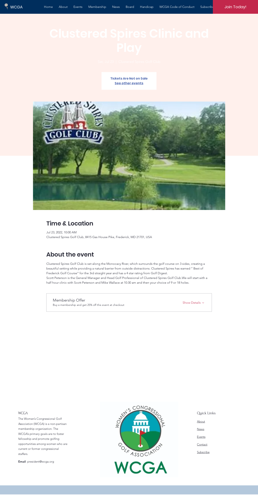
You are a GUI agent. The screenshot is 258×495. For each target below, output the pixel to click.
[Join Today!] (235, 7)
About (201, 421)
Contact (202, 444)
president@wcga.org (40, 461)
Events (201, 437)
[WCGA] (23, 7)
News (200, 429)
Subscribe (203, 452)
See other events (129, 83)
